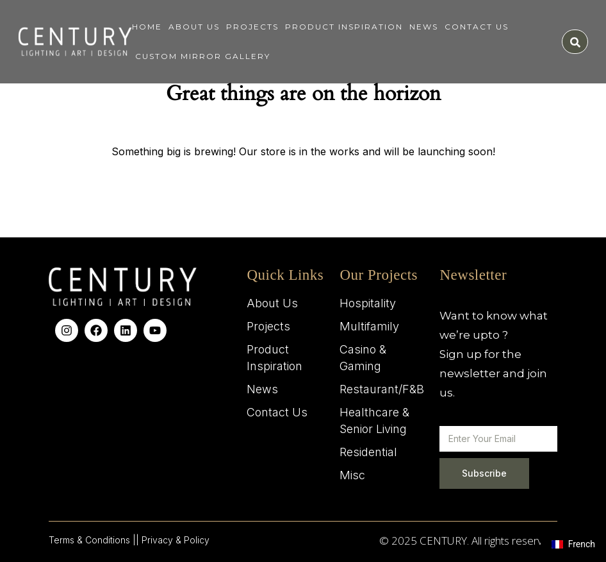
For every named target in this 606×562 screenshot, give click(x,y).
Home (147, 26)
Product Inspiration (344, 26)
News (423, 26)
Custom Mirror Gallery (202, 56)
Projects (252, 26)
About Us (194, 26)
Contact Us (477, 26)
